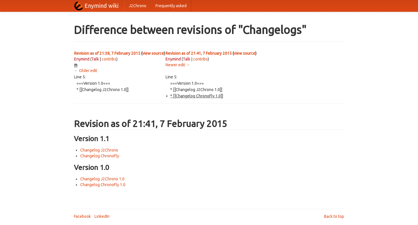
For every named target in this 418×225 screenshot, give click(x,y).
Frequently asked (171, 5)
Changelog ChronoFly (99, 156)
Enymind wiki (101, 5)
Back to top (334, 216)
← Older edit (85, 70)
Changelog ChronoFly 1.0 (102, 184)
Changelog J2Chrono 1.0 (102, 179)
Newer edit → (178, 65)
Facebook (82, 216)
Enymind (81, 59)
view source (153, 53)
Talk (95, 59)
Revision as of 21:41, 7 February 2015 (199, 53)
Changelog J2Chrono (99, 150)
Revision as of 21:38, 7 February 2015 (107, 53)
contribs (109, 59)
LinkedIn (102, 216)
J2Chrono (137, 5)
